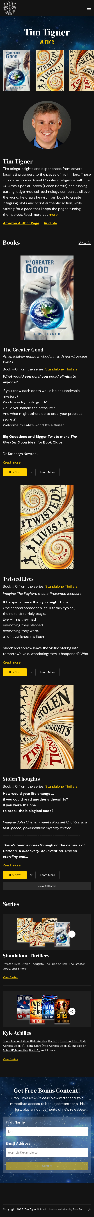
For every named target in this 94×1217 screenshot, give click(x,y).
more (53, 214)
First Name (15, 1122)
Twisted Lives (18, 578)
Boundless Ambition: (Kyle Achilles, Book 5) (31, 1041)
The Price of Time (56, 964)
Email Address (18, 1143)
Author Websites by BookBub (66, 1209)
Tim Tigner (30, 1209)
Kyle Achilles (17, 1033)
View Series (10, 977)
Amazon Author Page (21, 223)
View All (85, 242)
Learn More (47, 472)
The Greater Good (23, 349)
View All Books (47, 886)
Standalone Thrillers (61, 369)
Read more (12, 462)
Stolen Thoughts (21, 778)
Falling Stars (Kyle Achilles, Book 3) (48, 1046)
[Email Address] (47, 1152)
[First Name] (47, 1131)
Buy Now (14, 472)
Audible (50, 223)
